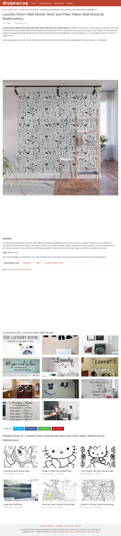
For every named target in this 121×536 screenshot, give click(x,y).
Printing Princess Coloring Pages (17, 471)
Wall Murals (59, 3)
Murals (70, 3)
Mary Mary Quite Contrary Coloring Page (58, 504)
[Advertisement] (60, 61)
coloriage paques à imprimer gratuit (73, 532)
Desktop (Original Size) (54, 263)
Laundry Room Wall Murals (20, 269)
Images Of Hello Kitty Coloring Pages (57, 471)
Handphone (26, 263)
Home (33, 3)
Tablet (38, 263)
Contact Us (51, 526)
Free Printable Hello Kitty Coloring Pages (97, 471)
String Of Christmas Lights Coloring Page (97, 504)
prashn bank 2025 (92, 532)
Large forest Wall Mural (13, 504)
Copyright (59, 526)
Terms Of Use (68, 526)
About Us (78, 526)
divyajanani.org (15, 3)
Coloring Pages (45, 3)
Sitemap (43, 526)
